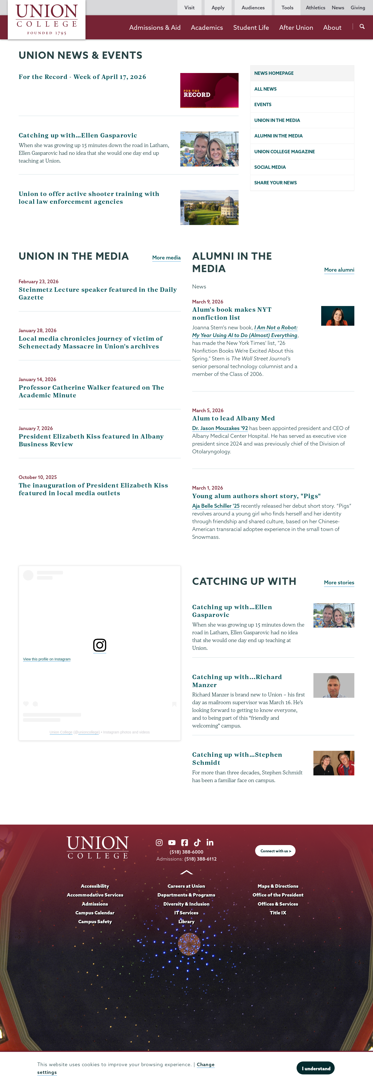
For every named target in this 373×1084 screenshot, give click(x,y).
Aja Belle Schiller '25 (216, 506)
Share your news (275, 183)
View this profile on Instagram (46, 660)
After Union (296, 27)
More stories (339, 583)
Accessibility (95, 886)
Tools (287, 8)
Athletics (315, 8)
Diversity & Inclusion (186, 903)
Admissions (95, 903)
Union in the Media (277, 120)
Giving (358, 8)
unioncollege (88, 733)
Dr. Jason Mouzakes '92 (220, 428)
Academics (207, 27)
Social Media (270, 168)
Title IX (278, 912)
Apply (218, 8)
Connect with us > (276, 850)
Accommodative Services (95, 894)
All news (265, 89)
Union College (61, 733)
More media (166, 257)
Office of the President (278, 894)
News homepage (274, 73)
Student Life (251, 27)
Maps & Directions (278, 886)
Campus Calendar (95, 912)
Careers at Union (186, 886)
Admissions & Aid (155, 27)
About (332, 27)
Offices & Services (277, 903)
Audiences (253, 8)
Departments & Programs (186, 894)
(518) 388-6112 (200, 859)
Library (186, 921)
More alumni (339, 269)
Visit (189, 8)
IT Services (186, 912)
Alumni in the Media (278, 136)
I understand (316, 1068)
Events (262, 104)
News (338, 8)
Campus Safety (95, 921)
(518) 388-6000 (186, 852)
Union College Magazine (284, 152)
